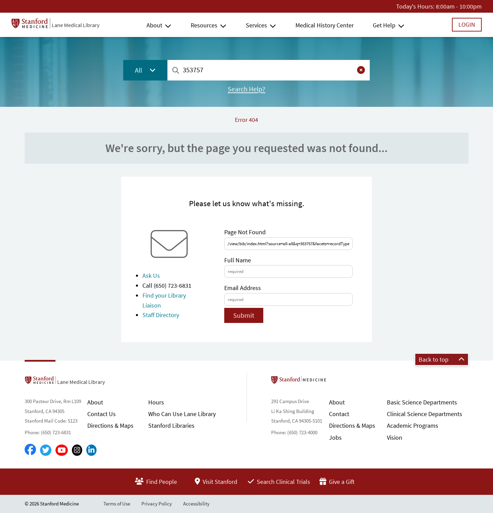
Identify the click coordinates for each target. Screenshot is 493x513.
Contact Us (101, 414)
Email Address (242, 288)
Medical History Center (324, 25)
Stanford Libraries (171, 425)
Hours (156, 402)
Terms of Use (116, 503)
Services (256, 25)
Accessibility (196, 503)
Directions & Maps (110, 425)
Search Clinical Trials (279, 482)
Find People (156, 482)
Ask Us (151, 275)
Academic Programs (412, 425)
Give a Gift (337, 482)
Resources (204, 25)
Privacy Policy (156, 503)
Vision (394, 437)
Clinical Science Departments (424, 414)
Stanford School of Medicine (338, 381)
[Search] (175, 71)
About (154, 25)
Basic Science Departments (422, 402)
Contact (339, 414)
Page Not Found (245, 232)
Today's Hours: (415, 6)
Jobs (335, 437)
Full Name (237, 260)
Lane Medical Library (75, 25)
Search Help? (246, 89)
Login (466, 24)
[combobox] (268, 70)
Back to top (442, 359)
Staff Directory (160, 315)
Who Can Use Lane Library (182, 414)
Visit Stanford (216, 482)
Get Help (384, 25)
